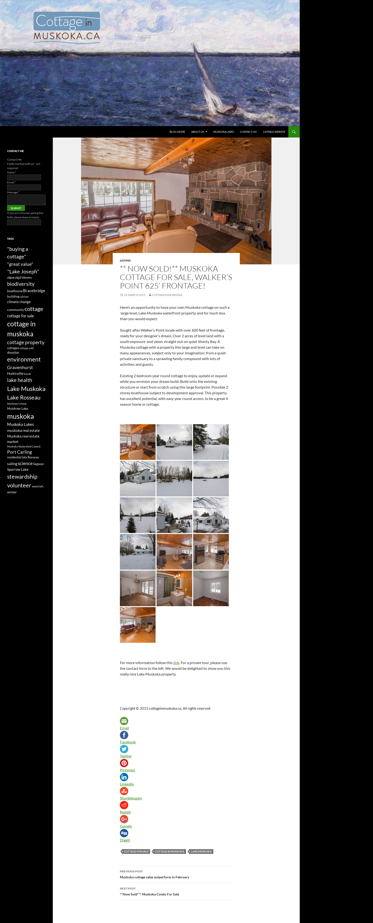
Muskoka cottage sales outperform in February (176, 874)
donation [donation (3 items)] (13, 352)
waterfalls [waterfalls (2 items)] (38, 486)
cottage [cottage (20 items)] (34, 308)
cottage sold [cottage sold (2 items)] (27, 348)
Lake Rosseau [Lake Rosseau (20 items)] (23, 397)
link (176, 662)
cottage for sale (136, 851)
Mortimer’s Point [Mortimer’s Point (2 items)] (16, 403)
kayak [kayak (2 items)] (27, 373)
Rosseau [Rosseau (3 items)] (33, 457)
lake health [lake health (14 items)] (19, 380)
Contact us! (248, 131)
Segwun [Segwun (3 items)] (38, 464)
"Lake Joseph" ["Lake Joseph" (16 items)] (23, 271)
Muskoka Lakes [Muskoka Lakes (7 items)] (20, 424)
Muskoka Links (223, 131)
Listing (125, 260)
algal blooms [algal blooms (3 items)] (23, 277)
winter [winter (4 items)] (12, 492)
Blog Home (177, 131)
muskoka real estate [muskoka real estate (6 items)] (23, 430)
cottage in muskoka (169, 851)
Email (11, 182)
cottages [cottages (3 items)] (13, 348)
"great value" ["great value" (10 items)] (20, 264)
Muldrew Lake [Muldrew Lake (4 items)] (17, 408)
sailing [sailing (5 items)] (12, 464)
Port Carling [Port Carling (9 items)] (19, 452)
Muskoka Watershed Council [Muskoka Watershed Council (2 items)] (23, 446)
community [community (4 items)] (15, 310)
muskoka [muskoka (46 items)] (20, 416)
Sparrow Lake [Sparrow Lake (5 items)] (18, 469)
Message (13, 192)
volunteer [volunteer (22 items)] (19, 485)
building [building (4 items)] (13, 296)
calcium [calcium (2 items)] (24, 296)
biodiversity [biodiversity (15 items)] (20, 284)
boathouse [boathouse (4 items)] (15, 291)
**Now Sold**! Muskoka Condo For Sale (176, 891)
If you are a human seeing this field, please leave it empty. (25, 217)
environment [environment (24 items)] (24, 359)
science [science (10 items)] (25, 463)
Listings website (274, 131)
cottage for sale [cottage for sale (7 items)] (20, 315)
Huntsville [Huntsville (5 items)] (15, 373)
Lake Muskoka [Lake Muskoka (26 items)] (26, 388)
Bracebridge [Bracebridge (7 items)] (34, 290)
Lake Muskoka (201, 851)
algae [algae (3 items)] (11, 277)
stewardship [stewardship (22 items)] (22, 476)
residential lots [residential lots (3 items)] (17, 457)
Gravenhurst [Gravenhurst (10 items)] (20, 367)
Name (11, 172)
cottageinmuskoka (167, 295)
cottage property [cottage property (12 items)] (25, 342)
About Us (197, 131)
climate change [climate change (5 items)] (19, 302)
